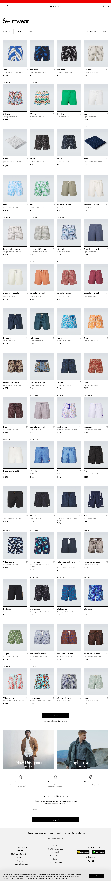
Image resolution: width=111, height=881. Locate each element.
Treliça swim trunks (91, 564)
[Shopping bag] (107, 6)
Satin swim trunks (9, 340)
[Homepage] (55, 6)
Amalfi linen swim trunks (66, 567)
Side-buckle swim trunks (12, 518)
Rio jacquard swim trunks (93, 656)
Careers (55, 859)
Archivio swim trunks (37, 474)
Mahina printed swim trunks (40, 612)
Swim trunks (61, 207)
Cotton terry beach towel (93, 161)
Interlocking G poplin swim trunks (67, 519)
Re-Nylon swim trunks (64, 474)
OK (96, 876)
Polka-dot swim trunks (38, 72)
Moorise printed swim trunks (13, 700)
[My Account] (104, 6)
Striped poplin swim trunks (13, 72)
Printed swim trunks (37, 161)
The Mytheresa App (55, 849)
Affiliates (55, 865)
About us (55, 845)
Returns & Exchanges (20, 864)
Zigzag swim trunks (10, 117)
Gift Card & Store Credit (20, 854)
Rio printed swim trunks (12, 252)
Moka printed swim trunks (93, 429)
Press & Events (55, 855)
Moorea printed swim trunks (67, 429)
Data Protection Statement (60, 878)
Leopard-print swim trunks (12, 385)
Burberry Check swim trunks (13, 612)
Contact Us (20, 850)
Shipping (20, 860)
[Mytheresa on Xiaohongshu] (93, 862)
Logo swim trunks (63, 117)
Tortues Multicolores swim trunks (39, 565)
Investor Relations (55, 862)
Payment (20, 857)
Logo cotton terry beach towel (12, 162)
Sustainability (55, 852)
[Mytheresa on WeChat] (89, 861)
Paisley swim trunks (91, 72)
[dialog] (55, 875)
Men (4, 12)
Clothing (10, 12)
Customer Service (20, 847)
